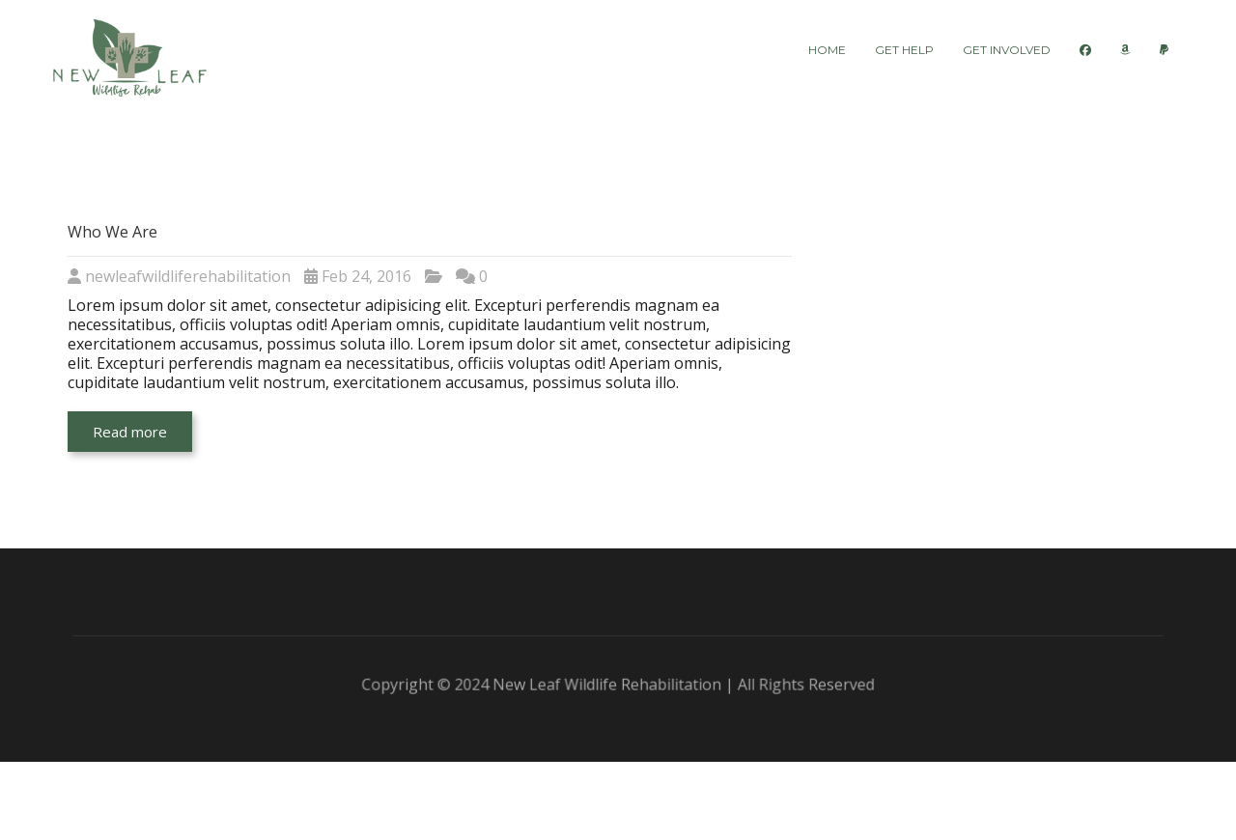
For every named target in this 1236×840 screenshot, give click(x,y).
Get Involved (1007, 49)
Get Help (904, 49)
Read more (130, 431)
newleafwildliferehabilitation (188, 276)
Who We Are (112, 231)
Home (827, 49)
